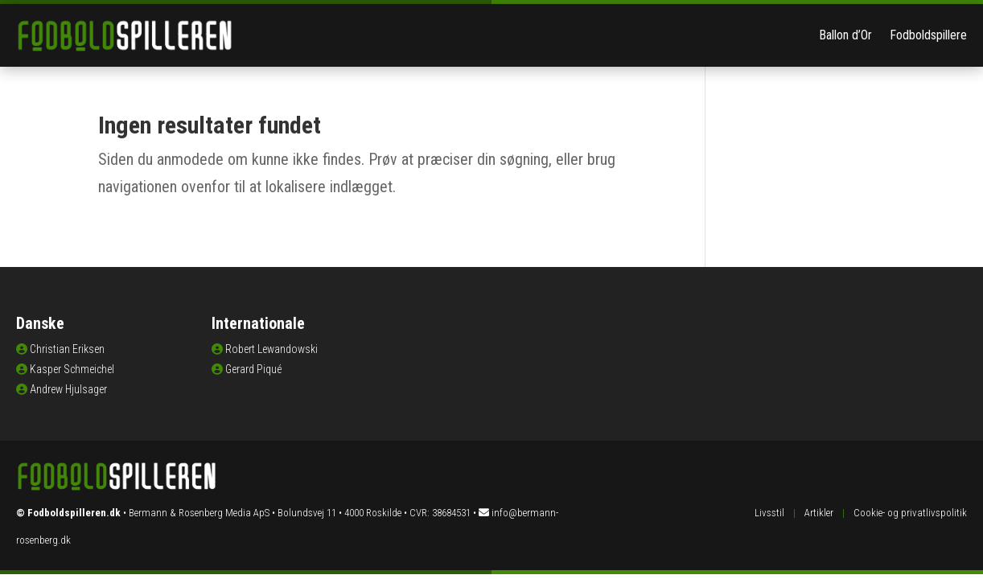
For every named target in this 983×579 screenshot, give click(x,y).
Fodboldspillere (928, 35)
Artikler (818, 513)
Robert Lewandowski (271, 349)
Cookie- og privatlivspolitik (910, 513)
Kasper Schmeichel (72, 369)
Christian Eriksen (67, 349)
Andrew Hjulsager (68, 389)
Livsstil (769, 513)
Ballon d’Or (845, 35)
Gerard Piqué (253, 369)
